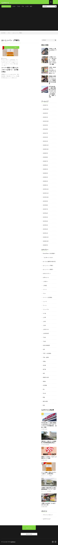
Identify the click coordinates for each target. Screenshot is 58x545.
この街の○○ (45, 283)
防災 (44, 405)
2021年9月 (45, 126)
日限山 (44, 362)
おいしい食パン (6, 60)
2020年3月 (45, 177)
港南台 (44, 381)
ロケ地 (44, 314)
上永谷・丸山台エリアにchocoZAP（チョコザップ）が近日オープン (52, 71)
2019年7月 (45, 208)
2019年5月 (45, 216)
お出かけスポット (47, 275)
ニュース (45, 303)
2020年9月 (45, 153)
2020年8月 (45, 157)
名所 (44, 350)
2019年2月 (45, 228)
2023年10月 (46, 110)
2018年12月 (46, 236)
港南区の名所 (46, 377)
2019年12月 (46, 189)
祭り (44, 389)
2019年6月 (45, 212)
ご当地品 (45, 287)
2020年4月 (45, 173)
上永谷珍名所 (46, 334)
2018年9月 (45, 244)
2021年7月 (45, 134)
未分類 (44, 366)
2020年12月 (46, 145)
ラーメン (45, 306)
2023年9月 (45, 114)
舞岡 (31, 7)
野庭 (44, 397)
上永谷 (13, 7)
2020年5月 (45, 169)
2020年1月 (45, 185)
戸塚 (23, 7)
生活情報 (45, 385)
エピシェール (5, 62)
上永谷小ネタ (46, 330)
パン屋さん (13, 63)
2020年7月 (45, 161)
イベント (45, 291)
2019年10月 (46, 197)
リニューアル (46, 310)
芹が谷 (44, 393)
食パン (5, 66)
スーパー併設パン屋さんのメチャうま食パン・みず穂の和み (9, 71)
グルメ (44, 295)
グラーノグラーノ (12, 62)
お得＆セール (46, 279)
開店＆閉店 (45, 401)
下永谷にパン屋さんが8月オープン (52, 51)
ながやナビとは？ (47, 518)
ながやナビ (13, 541)
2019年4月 (45, 220)
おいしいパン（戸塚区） (12, 48)
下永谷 (18, 7)
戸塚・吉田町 (46, 358)
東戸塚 (44, 369)
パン (9, 63)
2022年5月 (45, 118)
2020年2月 (45, 181)
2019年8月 (45, 204)
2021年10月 (46, 122)
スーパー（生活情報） (48, 299)
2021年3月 (45, 138)
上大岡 (26, 7)
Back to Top (29, 527)
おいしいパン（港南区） (49, 271)
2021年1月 (45, 141)
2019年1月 (45, 232)
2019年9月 (45, 201)
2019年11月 (46, 193)
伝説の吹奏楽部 (46, 346)
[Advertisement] (29, 21)
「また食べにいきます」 (49, 258)
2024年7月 (45, 106)
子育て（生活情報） (47, 354)
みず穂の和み (12, 60)
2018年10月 (46, 240)
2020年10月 (46, 149)
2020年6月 (45, 165)
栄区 (44, 373)
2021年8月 (45, 130)
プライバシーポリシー (48, 514)
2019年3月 (45, 224)
